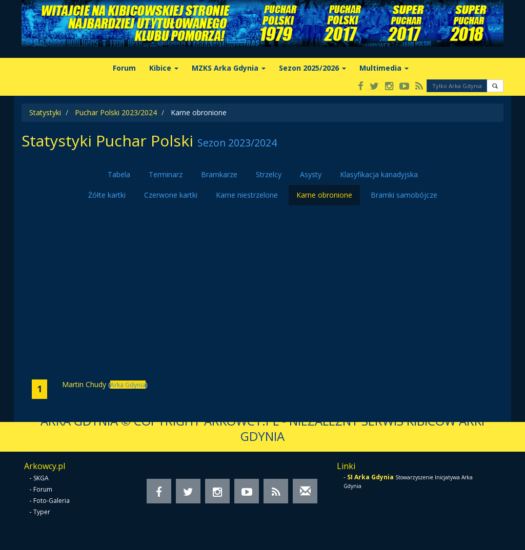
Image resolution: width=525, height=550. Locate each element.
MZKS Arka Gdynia (229, 68)
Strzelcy (268, 174)
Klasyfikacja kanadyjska (379, 174)
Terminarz (166, 174)
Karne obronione (324, 195)
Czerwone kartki (170, 195)
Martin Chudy (84, 384)
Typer (41, 511)
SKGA (41, 478)
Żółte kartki (107, 195)
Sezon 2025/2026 (312, 68)
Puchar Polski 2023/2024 (116, 112)
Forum (124, 68)
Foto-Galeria (51, 500)
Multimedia (384, 68)
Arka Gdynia (128, 384)
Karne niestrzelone (247, 195)
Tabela (119, 174)
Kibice (163, 68)
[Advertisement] (262, 292)
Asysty (310, 174)
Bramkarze (219, 174)
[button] (495, 85)
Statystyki (45, 112)
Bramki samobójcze (404, 195)
